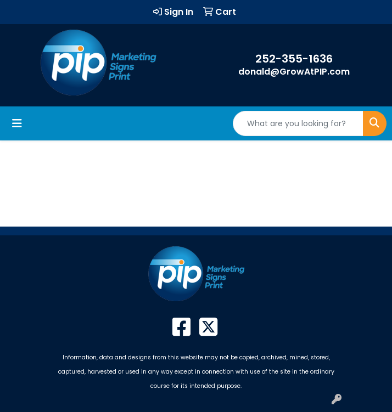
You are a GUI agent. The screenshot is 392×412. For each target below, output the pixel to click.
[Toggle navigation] (17, 123)
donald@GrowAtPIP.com (294, 71)
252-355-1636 (294, 58)
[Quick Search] (298, 123)
